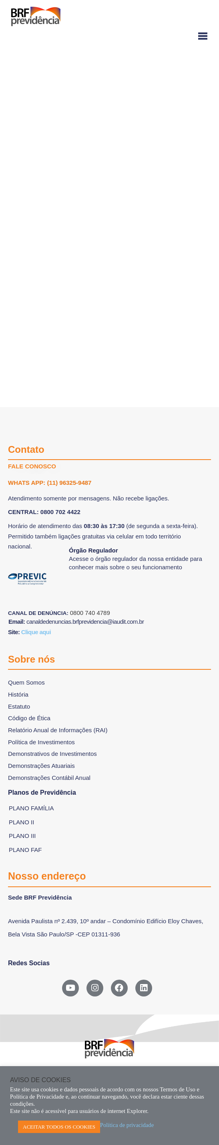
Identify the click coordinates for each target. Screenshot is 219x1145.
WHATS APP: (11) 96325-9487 (49, 482)
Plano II (21, 822)
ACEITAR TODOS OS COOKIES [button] (59, 1127)
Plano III (22, 835)
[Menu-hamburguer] (109, 37)
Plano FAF (25, 849)
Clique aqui (36, 632)
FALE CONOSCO (32, 466)
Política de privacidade (127, 1125)
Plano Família (31, 808)
